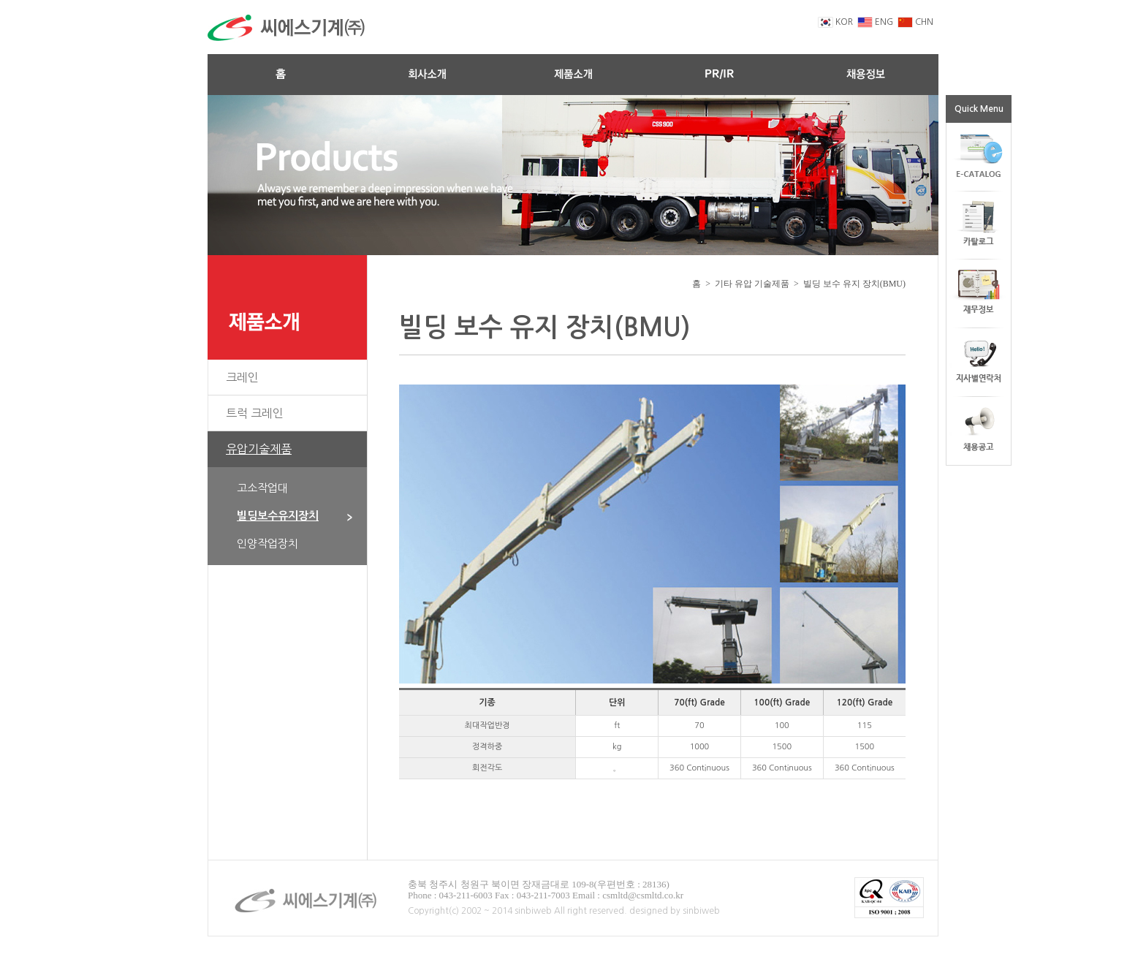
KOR (835, 22)
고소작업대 (262, 487)
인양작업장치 (267, 543)
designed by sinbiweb (674, 910)
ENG (875, 22)
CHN (915, 22)
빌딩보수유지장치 (294, 515)
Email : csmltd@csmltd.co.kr (627, 895)
